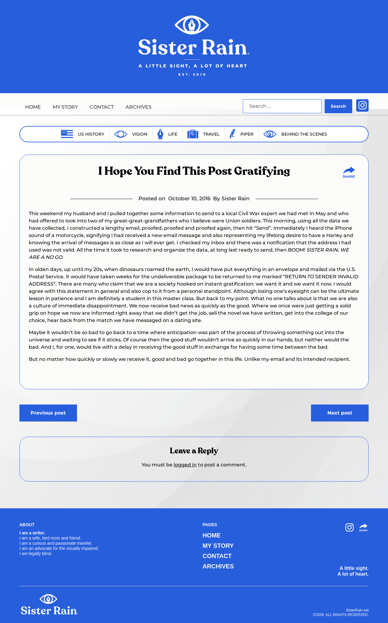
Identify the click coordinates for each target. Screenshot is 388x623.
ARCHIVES (138, 107)
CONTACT (102, 107)
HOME (33, 107)
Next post (339, 413)
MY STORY (65, 107)
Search (338, 106)
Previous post (48, 413)
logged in (185, 465)
